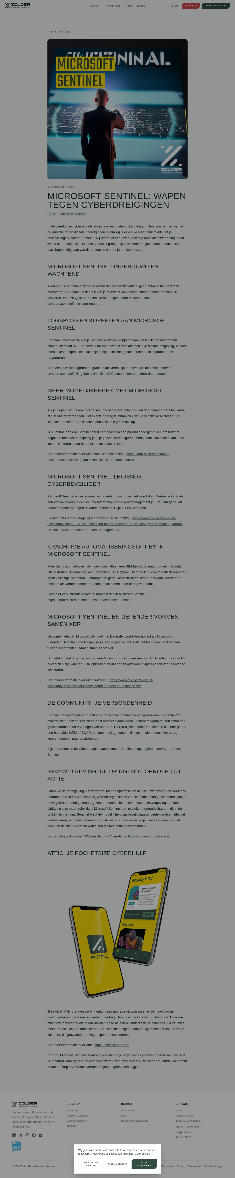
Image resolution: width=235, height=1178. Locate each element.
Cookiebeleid (142, 1153)
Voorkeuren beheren (91, 1164)
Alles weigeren (117, 1164)
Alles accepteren (144, 1164)
